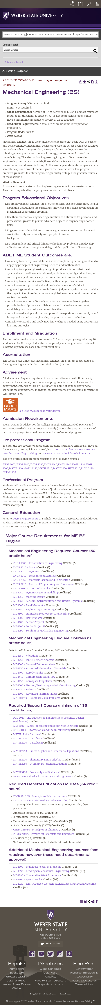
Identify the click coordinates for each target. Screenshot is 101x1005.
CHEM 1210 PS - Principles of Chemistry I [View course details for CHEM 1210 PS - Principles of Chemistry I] (67, 454)
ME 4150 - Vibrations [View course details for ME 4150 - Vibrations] (25, 656)
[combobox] (50, 34)
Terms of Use (84, 984)
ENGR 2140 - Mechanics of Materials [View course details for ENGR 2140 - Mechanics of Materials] (35, 576)
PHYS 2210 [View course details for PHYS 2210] (74, 468)
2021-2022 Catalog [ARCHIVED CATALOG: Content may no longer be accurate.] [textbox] (50, 34)
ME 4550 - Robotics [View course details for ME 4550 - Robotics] (24, 689)
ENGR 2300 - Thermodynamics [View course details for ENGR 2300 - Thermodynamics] (31, 588)
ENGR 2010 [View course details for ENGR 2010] (22, 464)
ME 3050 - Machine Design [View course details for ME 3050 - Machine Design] (29, 597)
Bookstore (17, 973)
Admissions (17, 969)
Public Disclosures (84, 980)
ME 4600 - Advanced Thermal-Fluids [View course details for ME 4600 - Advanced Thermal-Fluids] (35, 694)
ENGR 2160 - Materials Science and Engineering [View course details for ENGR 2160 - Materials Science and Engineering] (41, 580)
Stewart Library (17, 977)
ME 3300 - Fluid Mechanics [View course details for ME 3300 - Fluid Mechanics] (29, 605)
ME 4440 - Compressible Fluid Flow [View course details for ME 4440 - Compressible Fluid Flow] (34, 677)
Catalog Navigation (17, 71)
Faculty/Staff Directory (50, 980)
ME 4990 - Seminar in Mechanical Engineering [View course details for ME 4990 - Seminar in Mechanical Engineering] (41, 631)
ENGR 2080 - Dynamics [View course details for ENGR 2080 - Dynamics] (27, 572)
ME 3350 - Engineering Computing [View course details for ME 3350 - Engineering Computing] (33, 610)
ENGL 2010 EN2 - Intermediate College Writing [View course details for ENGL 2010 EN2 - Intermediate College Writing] (40, 800)
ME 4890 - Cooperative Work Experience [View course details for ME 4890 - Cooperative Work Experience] (37, 875)
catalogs (13, 1001)
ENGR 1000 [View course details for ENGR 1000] (9, 464)
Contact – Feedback (50, 943)
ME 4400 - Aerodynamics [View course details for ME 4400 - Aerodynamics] (28, 673)
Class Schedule (50, 969)
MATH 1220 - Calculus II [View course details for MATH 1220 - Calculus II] (27, 739)
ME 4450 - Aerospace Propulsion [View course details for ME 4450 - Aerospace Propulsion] (32, 681)
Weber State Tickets (17, 984)
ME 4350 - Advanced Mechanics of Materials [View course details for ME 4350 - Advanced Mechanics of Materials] (39, 668)
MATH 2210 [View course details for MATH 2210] (45, 468)
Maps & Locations (50, 984)
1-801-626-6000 (50, 937)
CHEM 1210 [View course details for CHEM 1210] (9, 472)
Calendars (50, 973)
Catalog (50, 977)
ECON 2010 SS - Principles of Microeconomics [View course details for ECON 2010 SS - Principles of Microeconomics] (40, 796)
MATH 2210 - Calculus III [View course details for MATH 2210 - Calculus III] (28, 743)
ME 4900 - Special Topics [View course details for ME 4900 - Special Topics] (27, 879)
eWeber (17, 988)
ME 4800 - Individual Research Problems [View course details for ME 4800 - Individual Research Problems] (37, 867)
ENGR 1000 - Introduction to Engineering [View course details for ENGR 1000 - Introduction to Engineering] (37, 563)
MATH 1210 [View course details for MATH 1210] (16, 468)
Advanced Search (14, 61)
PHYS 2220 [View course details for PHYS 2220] (87, 468)
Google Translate (65, 994)
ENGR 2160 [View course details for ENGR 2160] (64, 464)
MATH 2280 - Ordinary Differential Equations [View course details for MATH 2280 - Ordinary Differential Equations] (40, 764)
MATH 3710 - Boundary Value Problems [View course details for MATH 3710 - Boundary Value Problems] (36, 698)
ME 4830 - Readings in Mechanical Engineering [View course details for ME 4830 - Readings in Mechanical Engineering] (41, 871)
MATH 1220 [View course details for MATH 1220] (30, 468)
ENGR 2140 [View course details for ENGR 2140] (50, 464)
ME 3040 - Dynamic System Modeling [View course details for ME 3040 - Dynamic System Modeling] (35, 593)
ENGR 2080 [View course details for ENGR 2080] (36, 464)
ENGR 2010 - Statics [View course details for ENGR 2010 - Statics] (25, 567)
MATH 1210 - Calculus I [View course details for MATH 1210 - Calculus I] (64, 450)
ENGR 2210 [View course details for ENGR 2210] (78, 464)
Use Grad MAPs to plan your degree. (39, 411)
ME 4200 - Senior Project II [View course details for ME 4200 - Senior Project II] (29, 626)
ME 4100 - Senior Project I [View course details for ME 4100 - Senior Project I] (28, 622)
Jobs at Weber (17, 980)
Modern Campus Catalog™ (81, 1001)
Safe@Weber (84, 969)
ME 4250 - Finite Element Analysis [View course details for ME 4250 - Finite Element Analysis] (33, 660)
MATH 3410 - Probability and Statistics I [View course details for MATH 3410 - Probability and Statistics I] (36, 772)
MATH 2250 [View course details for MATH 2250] (60, 468)
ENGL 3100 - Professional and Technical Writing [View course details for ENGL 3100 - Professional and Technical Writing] (41, 730)
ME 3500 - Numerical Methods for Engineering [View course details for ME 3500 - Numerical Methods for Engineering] (41, 614)
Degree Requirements (25, 519)
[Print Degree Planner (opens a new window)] (80, 81)
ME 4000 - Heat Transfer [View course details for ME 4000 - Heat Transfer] (27, 618)
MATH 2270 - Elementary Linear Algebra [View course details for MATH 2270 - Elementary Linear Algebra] (37, 760)
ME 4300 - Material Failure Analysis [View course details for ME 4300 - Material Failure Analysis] (34, 664)
